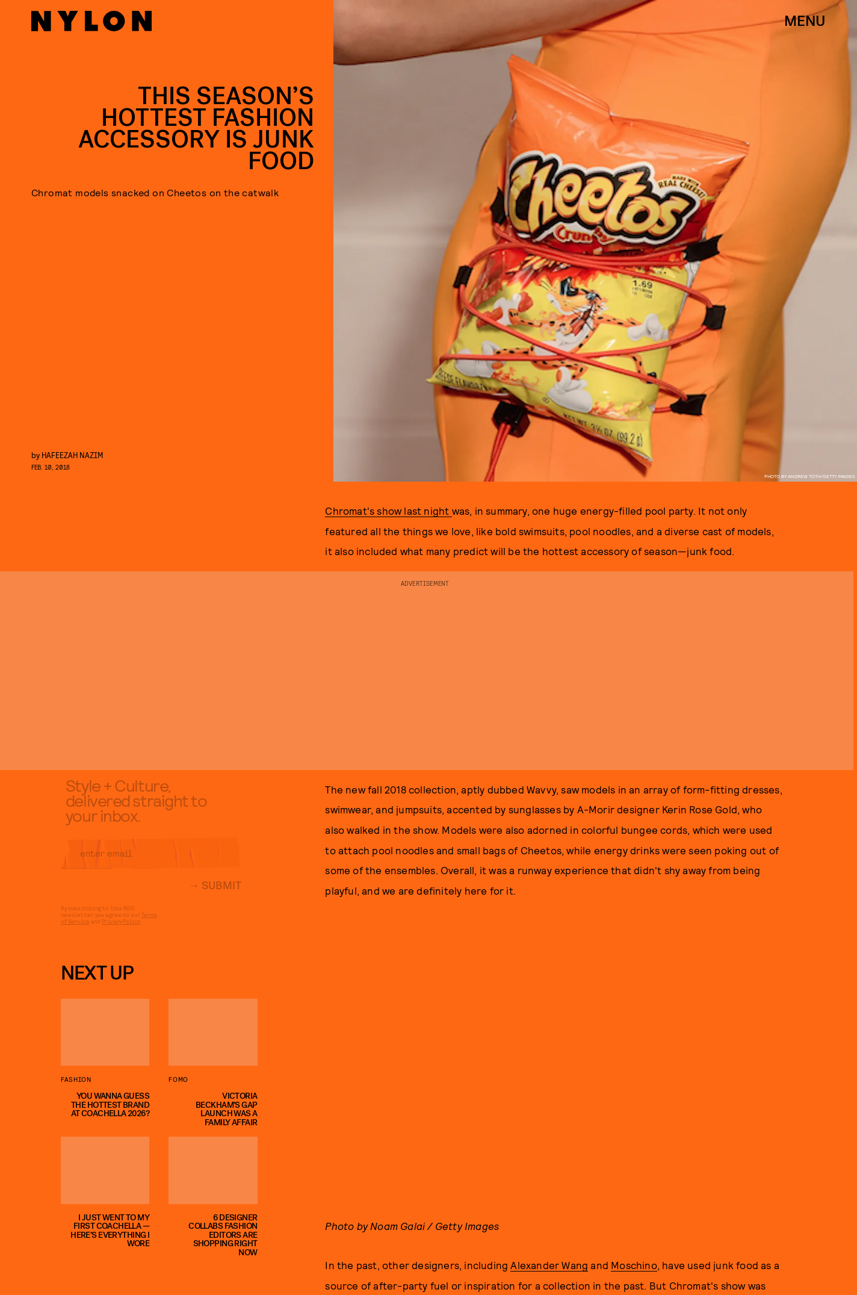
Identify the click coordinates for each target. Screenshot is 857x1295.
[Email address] (151, 862)
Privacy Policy (121, 930)
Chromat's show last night (388, 511)
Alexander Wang (549, 1265)
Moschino (634, 1265)
